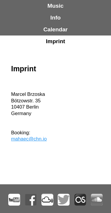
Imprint (55, 41)
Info (55, 17)
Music (55, 6)
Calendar (55, 29)
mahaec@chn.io (29, 139)
